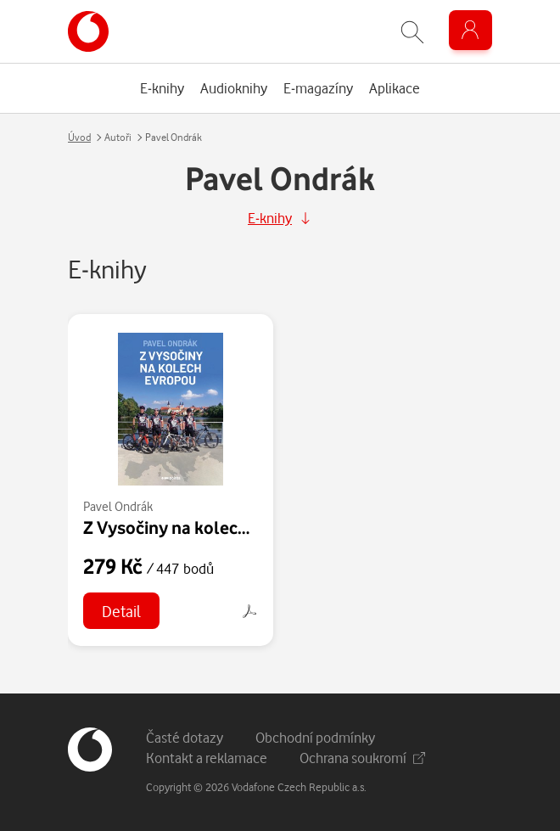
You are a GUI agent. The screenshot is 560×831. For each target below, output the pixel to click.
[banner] (88, 31)
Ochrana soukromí (362, 757)
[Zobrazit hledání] (412, 32)
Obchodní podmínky (315, 737)
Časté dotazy (184, 737)
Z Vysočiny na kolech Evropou (200, 527)
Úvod (79, 137)
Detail (121, 610)
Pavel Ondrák (118, 506)
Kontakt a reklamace (206, 757)
